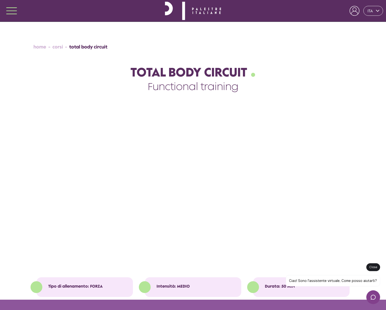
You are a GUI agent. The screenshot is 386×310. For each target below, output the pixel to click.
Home (39, 47)
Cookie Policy (65, 295)
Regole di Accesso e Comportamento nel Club (112, 288)
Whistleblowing (89, 295)
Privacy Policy (43, 295)
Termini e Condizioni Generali (54, 288)
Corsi (57, 47)
